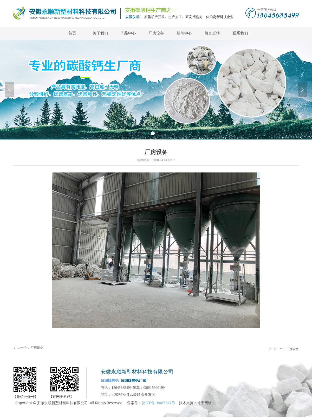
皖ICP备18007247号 (158, 402)
